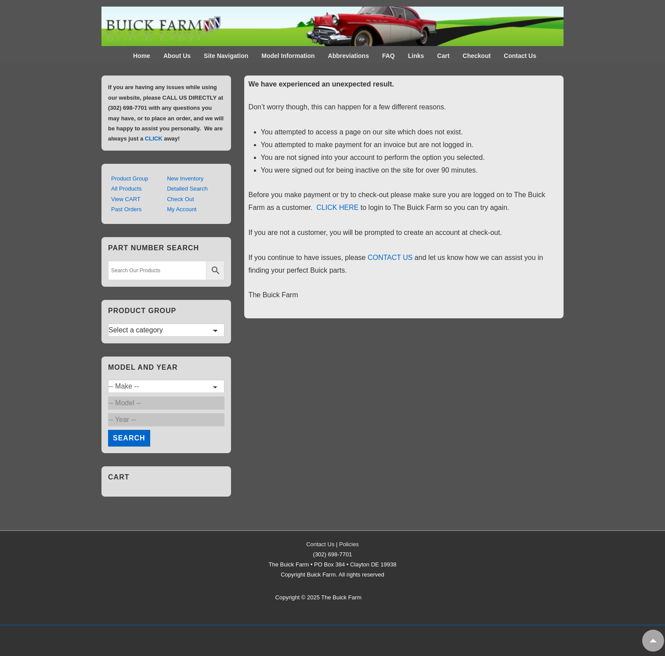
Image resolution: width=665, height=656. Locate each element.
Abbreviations (348, 55)
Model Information (287, 55)
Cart (443, 55)
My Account (181, 209)
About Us (177, 55)
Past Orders (126, 209)
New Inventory (185, 178)
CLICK (154, 138)
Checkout (477, 55)
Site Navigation (226, 55)
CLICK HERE (337, 207)
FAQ (388, 55)
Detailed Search (187, 188)
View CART (126, 199)
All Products (126, 188)
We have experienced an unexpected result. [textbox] (321, 84)
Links (416, 55)
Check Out (180, 199)
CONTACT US (390, 257)
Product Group (129, 178)
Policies (349, 544)
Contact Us (520, 55)
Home (141, 55)
